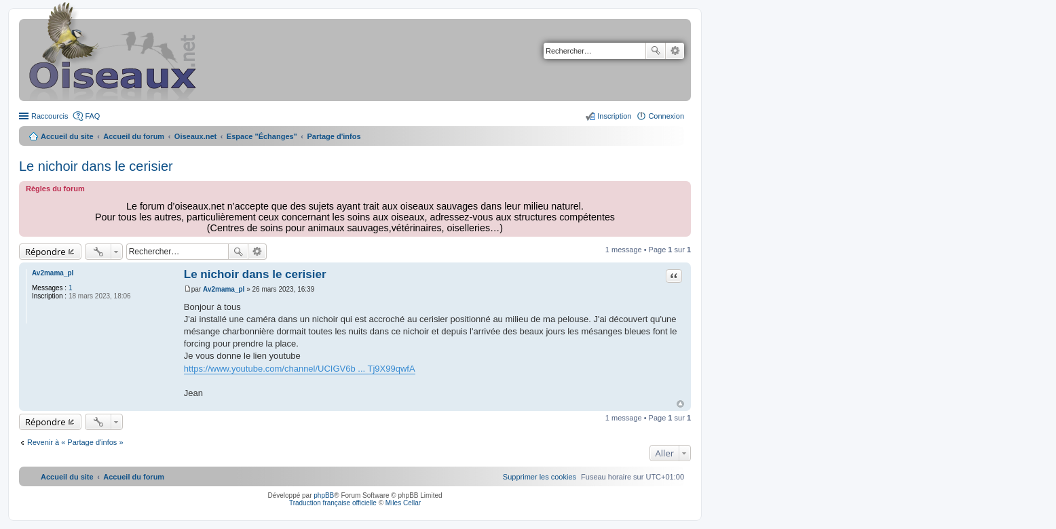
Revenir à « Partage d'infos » (75, 442)
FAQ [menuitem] (92, 116)
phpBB (324, 495)
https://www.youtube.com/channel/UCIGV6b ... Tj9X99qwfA (299, 369)
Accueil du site (67, 136)
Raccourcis (49, 116)
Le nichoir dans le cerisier (96, 166)
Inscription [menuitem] (614, 116)
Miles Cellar (403, 503)
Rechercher (655, 51)
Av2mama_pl (52, 273)
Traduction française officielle (333, 503)
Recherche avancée (675, 51)
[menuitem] (539, 477)
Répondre (45, 252)
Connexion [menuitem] (666, 116)
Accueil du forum (133, 136)
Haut (680, 404)
